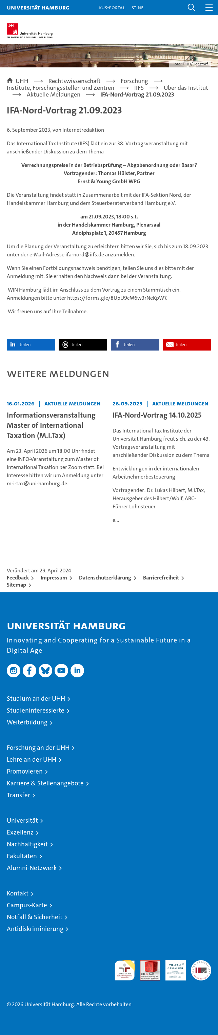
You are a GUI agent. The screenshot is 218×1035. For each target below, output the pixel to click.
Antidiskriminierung (35, 929)
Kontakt (17, 893)
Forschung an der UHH (38, 747)
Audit (146, 963)
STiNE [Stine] (137, 7)
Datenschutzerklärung (105, 577)
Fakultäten (22, 856)
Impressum (54, 577)
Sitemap (16, 584)
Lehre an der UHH (31, 759)
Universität (22, 820)
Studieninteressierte (35, 710)
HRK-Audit (171, 967)
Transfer (18, 795)
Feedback (18, 577)
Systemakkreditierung (201, 963)
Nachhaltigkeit (27, 844)
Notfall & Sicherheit (34, 917)
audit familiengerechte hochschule (125, 970)
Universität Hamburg (38, 7)
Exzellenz (20, 832)
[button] (191, 7)
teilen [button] (25, 344)
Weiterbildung (27, 722)
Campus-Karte (27, 905)
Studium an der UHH (36, 698)
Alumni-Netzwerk (32, 868)
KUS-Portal (112, 7)
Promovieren (25, 771)
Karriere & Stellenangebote (45, 783)
